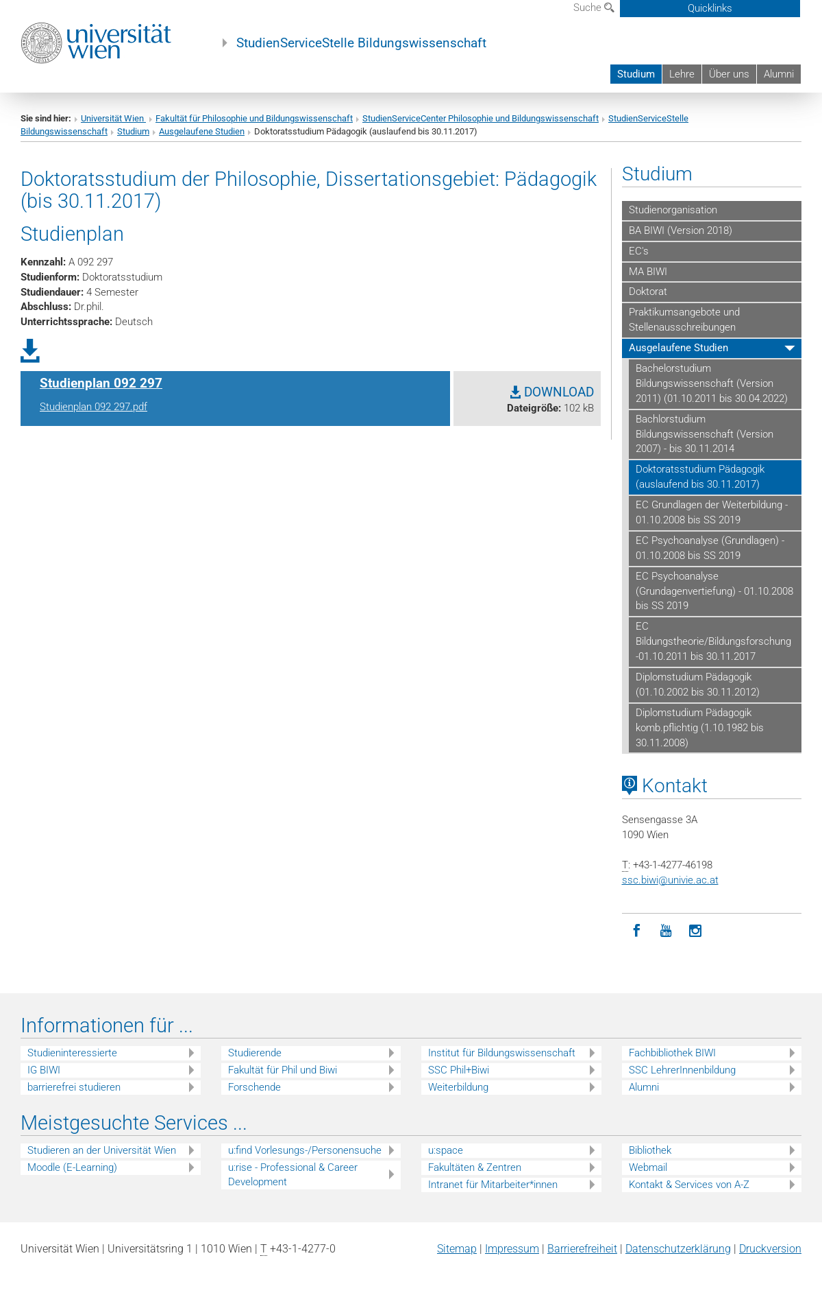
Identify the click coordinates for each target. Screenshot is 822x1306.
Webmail (648, 1167)
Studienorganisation (673, 210)
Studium (636, 74)
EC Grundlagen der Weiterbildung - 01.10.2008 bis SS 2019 (712, 512)
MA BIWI (648, 271)
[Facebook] (636, 931)
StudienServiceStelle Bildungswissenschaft (361, 43)
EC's (639, 251)
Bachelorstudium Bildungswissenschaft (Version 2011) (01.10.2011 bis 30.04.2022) (712, 383)
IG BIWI (43, 1070)
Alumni (779, 74)
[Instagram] (695, 931)
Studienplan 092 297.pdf (93, 407)
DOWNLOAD (552, 392)
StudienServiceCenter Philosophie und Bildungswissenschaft (480, 118)
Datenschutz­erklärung (678, 1248)
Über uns (729, 74)
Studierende (255, 1053)
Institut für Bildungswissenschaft (501, 1053)
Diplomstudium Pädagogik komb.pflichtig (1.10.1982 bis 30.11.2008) (700, 728)
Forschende (254, 1087)
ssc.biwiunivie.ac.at (670, 880)
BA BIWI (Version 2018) (680, 230)
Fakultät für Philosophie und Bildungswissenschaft (254, 118)
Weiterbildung (458, 1087)
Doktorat (648, 291)
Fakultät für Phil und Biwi (282, 1070)
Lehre (682, 74)
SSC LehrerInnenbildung (682, 1070)
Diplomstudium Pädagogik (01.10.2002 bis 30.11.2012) (698, 684)
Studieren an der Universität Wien (101, 1150)
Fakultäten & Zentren (474, 1167)
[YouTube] (666, 931)
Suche (593, 7)
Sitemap (457, 1248)
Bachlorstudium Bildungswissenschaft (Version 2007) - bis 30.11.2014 (704, 434)
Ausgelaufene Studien (202, 131)
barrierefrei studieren (74, 1087)
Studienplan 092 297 (101, 383)
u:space (445, 1150)
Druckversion (770, 1248)
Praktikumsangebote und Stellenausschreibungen (684, 319)
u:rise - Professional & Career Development (293, 1174)
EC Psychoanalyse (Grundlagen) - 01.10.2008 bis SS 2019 (710, 548)
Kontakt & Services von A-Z (689, 1184)
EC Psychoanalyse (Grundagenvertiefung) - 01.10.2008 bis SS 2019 (714, 591)
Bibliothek (650, 1150)
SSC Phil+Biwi (458, 1070)
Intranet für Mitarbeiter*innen (493, 1184)
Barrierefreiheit (582, 1248)
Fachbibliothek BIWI (672, 1053)
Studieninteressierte (72, 1053)
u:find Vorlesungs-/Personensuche (305, 1150)
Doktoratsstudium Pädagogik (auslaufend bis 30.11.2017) (700, 476)
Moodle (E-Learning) (72, 1167)
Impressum (512, 1248)
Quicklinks (710, 8)
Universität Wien (113, 118)
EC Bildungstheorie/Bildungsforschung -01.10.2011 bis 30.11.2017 (713, 641)
